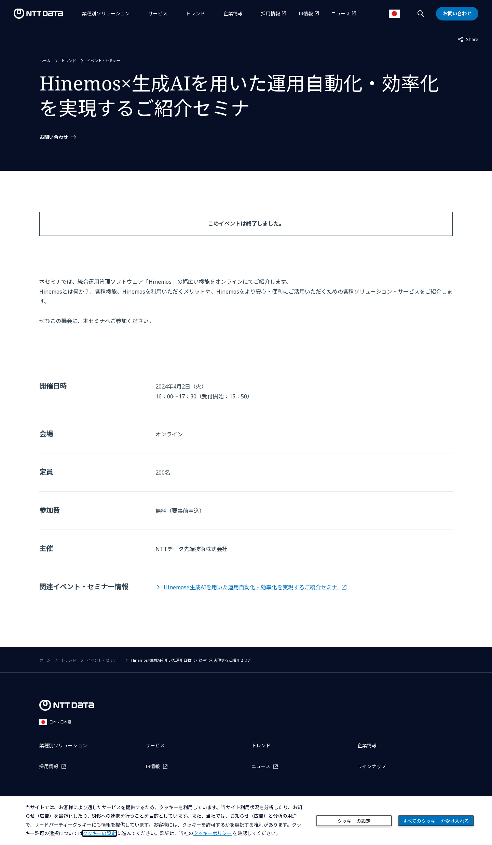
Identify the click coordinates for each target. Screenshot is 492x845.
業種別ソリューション (106, 13)
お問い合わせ (53, 137)
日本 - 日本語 (55, 722)
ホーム (45, 60)
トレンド (195, 13)
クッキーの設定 (354, 821)
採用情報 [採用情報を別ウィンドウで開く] (270, 13)
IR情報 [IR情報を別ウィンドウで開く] (306, 13)
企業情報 (233, 13)
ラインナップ (371, 766)
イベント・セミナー (104, 60)
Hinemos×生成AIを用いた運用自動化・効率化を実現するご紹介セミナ (251, 587)
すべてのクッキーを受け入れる (436, 821)
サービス (157, 13)
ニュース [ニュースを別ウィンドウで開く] (340, 13)
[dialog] (246, 820)
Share (468, 39)
